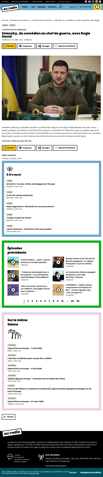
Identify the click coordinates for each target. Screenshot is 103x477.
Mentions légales (20, 461)
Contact (17, 455)
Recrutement (19, 457)
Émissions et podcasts (19, 20)
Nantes (12, 25)
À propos (5, 2)
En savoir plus (33, 473)
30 (78, 301)
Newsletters (50, 2)
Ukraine (5, 158)
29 (72, 301)
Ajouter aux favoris (65, 46)
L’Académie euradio (21, 459)
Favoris (72, 7)
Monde (5, 25)
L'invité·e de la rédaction (41, 20)
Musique (42, 7)
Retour (9, 416)
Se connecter (85, 7)
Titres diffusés (37, 2)
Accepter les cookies (90, 472)
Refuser (73, 472)
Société (11, 386)
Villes (25, 7)
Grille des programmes (20, 2)
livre (19, 158)
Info (33, 7)
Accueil (5, 20)
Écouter (9, 46)
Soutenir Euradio (64, 2)
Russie (13, 158)
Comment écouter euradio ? (56, 466)
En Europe (11, 345)
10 (62, 301)
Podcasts (52, 7)
